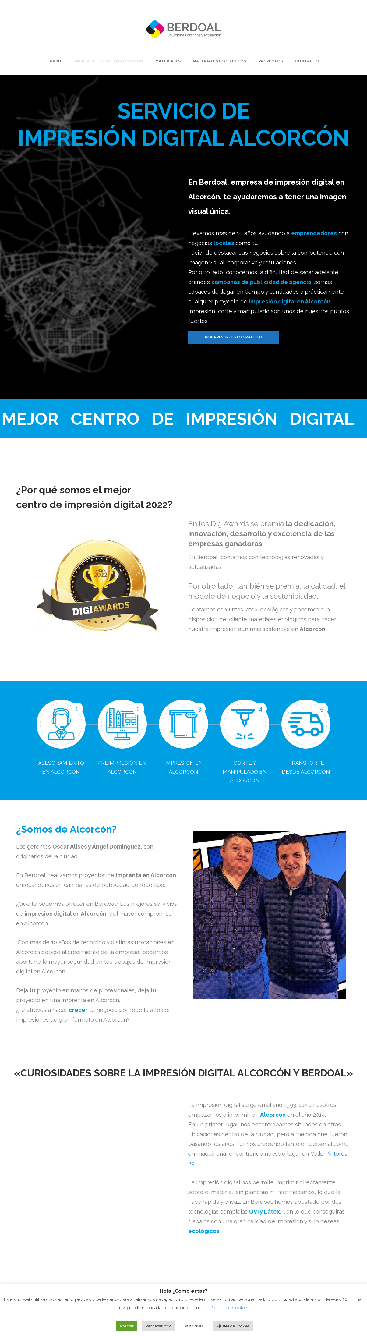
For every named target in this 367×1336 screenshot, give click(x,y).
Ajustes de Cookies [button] (232, 1326)
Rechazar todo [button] (158, 1326)
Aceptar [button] (126, 1326)
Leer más (193, 1326)
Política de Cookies (230, 1307)
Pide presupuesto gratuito (233, 337)
